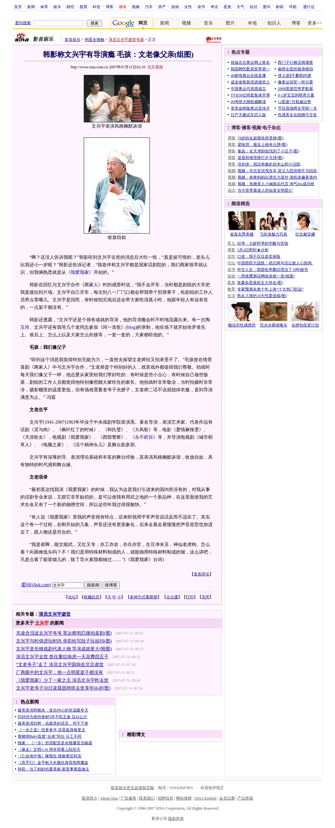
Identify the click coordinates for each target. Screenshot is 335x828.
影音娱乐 (72, 39)
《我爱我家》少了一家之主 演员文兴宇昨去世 (62, 680)
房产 (162, 7)
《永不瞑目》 (144, 437)
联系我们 (147, 798)
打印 (190, 597)
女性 (188, 7)
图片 (230, 23)
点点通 (172, 597)
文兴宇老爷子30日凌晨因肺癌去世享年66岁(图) (63, 688)
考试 (214, 7)
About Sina (109, 798)
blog (131, 327)
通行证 (309, 7)
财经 (70, 7)
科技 (96, 7)
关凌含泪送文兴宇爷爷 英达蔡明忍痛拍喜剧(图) (64, 633)
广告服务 (128, 798)
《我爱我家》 (80, 272)
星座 (227, 7)
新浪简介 (89, 798)
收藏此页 (91, 597)
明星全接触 (94, 39)
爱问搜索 (23, 23)
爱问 (267, 7)
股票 (83, 7)
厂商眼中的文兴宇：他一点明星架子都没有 (59, 672)
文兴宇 (42, 623)
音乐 (208, 23)
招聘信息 (165, 798)
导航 (293, 7)
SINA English (205, 798)
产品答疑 (245, 798)
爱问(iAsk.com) (36, 584)
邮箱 (280, 7)
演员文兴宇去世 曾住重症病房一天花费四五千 (62, 656)
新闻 (31, 7)
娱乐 (57, 7)
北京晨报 (155, 67)
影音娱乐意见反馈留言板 (132, 787)
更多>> (315, 23)
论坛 (72, 597)
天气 (240, 7)
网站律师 (184, 798)
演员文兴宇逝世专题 (126, 39)
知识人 (274, 23)
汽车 (149, 7)
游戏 (175, 7)
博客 (110, 7)
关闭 (205, 597)
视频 (136, 7)
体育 (44, 7)
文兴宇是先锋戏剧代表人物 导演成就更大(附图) (64, 648)
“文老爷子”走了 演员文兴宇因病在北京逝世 (60, 664)
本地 (252, 23)
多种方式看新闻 (143, 597)
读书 (201, 7)
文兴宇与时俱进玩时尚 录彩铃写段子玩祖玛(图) (64, 641)
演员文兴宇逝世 (55, 614)
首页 (18, 7)
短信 (253, 7)
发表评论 (201, 574)
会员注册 (227, 798)
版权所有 (176, 818)
